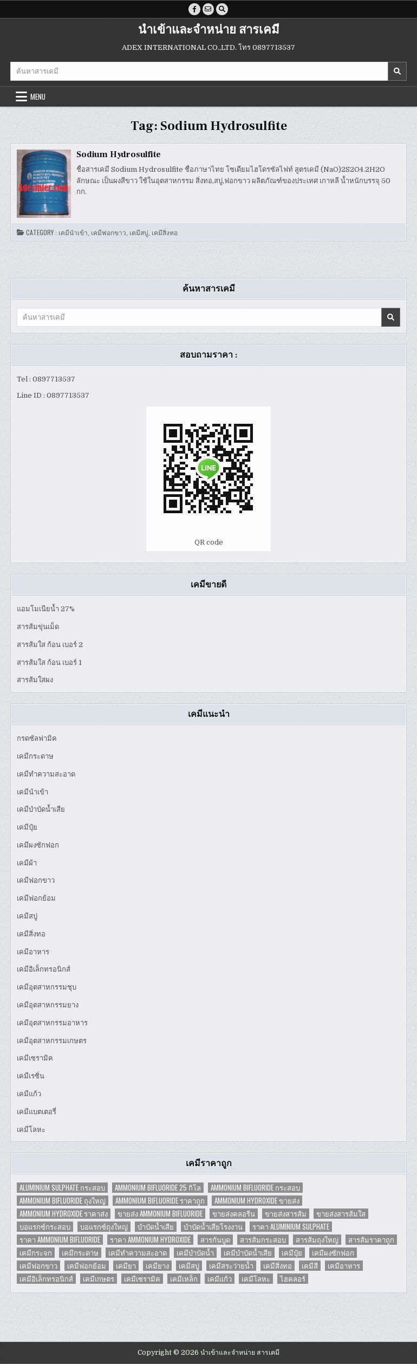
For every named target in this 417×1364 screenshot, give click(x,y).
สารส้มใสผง (35, 680)
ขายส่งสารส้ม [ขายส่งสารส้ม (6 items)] (286, 1214)
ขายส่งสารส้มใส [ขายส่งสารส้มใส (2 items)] (341, 1214)
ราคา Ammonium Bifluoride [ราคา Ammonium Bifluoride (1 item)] (59, 1240)
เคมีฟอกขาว (108, 232)
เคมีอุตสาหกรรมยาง (48, 1005)
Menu (37, 96)
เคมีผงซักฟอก (38, 845)
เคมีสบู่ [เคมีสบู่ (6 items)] (189, 1266)
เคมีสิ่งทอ (165, 232)
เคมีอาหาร (33, 952)
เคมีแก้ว (29, 1094)
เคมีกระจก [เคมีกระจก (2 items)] (35, 1253)
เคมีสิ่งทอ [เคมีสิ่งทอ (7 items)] (277, 1266)
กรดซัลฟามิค (37, 738)
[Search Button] (223, 9)
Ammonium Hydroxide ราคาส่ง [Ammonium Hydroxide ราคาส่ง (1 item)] (63, 1214)
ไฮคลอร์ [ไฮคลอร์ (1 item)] (292, 1279)
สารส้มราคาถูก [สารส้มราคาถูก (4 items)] (371, 1240)
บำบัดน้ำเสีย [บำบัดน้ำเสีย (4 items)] (156, 1227)
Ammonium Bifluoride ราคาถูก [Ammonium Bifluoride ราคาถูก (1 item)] (160, 1201)
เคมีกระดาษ (35, 756)
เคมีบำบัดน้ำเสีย (41, 810)
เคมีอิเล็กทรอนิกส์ (43, 970)
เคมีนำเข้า (73, 232)
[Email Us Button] (208, 9)
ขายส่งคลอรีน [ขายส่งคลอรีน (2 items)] (233, 1214)
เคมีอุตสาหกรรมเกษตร (52, 1041)
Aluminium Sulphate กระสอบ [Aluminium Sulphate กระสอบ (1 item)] (62, 1188)
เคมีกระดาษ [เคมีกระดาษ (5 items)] (80, 1253)
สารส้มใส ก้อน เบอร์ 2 (50, 645)
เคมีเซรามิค (35, 1059)
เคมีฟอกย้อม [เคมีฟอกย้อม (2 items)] (86, 1266)
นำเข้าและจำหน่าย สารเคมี (208, 29)
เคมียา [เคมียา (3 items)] (126, 1266)
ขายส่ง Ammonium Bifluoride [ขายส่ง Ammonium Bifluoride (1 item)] (160, 1214)
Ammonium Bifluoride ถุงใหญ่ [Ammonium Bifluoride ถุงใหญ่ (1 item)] (62, 1201)
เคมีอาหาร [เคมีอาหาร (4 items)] (344, 1266)
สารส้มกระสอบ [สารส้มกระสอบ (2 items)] (263, 1240)
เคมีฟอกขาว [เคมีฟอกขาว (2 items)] (38, 1266)
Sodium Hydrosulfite (118, 154)
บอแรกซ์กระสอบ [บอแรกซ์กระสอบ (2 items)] (44, 1227)
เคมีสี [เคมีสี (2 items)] (310, 1266)
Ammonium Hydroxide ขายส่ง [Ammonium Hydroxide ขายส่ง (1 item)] (256, 1201)
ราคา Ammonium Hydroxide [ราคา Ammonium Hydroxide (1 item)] (150, 1240)
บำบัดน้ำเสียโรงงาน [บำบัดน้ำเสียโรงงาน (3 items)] (213, 1227)
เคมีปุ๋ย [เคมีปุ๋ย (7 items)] (292, 1253)
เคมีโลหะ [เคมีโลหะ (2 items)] (256, 1279)
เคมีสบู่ (138, 232)
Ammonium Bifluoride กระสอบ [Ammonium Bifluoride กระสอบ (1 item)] (255, 1188)
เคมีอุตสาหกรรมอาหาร (52, 1023)
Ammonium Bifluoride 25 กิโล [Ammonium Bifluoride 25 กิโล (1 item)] (158, 1188)
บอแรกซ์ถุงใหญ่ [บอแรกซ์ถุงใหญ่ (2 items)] (104, 1227)
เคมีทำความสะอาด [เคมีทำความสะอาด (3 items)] (137, 1253)
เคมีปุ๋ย (27, 827)
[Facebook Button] (194, 9)
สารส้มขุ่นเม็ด (38, 627)
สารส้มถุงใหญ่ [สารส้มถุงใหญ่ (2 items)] (317, 1240)
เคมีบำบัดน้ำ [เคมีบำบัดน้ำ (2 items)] (195, 1253)
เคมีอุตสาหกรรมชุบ (46, 988)
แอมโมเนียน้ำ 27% (46, 609)
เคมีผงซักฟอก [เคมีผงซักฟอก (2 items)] (333, 1253)
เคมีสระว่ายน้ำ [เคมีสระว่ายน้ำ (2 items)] (231, 1266)
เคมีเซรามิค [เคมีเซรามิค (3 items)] (142, 1279)
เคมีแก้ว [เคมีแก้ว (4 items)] (219, 1279)
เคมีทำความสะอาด (46, 774)
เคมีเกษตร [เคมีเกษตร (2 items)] (98, 1279)
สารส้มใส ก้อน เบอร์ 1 (49, 662)
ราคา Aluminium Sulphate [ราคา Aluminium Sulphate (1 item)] (290, 1227)
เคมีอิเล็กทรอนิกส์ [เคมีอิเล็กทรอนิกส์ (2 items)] (46, 1279)
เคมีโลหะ (31, 1130)
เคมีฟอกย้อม (36, 899)
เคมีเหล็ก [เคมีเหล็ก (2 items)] (184, 1279)
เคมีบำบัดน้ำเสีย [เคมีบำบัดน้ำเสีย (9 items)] (248, 1253)
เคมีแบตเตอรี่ (36, 1112)
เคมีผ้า (27, 863)
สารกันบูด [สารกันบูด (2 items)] (215, 1240)
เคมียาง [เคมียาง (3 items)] (157, 1266)
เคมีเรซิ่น (30, 1076)
